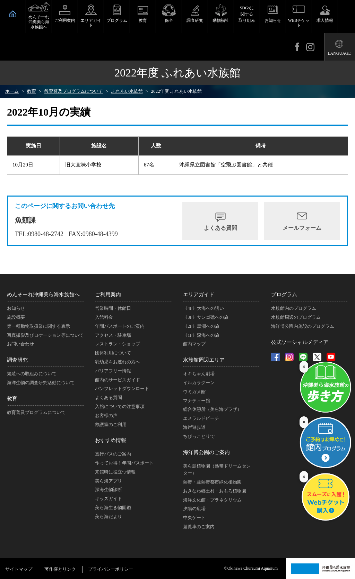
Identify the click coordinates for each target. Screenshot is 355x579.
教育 (143, 20)
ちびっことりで (199, 436)
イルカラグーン (199, 382)
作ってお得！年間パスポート (124, 462)
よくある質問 (220, 228)
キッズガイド (108, 498)
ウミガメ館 (194, 391)
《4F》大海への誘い (203, 308)
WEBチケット (299, 23)
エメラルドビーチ (201, 418)
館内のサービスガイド (117, 379)
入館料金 (104, 317)
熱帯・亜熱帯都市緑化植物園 (212, 482)
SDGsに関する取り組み (247, 14)
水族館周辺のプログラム (296, 317)
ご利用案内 (64, 20)
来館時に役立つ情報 (115, 471)
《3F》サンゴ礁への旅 (205, 317)
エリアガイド (90, 23)
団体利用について (113, 352)
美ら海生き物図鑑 (113, 507)
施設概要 (16, 317)
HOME (13, 14)
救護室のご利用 (111, 424)
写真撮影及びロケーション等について (45, 335)
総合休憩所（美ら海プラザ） (212, 409)
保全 (169, 20)
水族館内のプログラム (293, 308)
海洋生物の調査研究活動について (41, 382)
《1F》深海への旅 (201, 335)
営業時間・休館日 (113, 308)
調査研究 (195, 20)
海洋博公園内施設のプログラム (302, 326)
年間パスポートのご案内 (120, 326)
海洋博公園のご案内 (206, 452)
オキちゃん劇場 (199, 373)
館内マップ (194, 343)
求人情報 (325, 20)
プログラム (116, 20)
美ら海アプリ (108, 480)
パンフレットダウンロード (122, 388)
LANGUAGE (339, 53)
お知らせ (273, 20)
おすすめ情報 (110, 440)
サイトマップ (18, 569)
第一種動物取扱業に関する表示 (38, 326)
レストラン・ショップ (117, 343)
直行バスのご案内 (113, 453)
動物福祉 (221, 20)
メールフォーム (302, 228)
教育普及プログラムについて (36, 412)
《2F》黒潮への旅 (201, 326)
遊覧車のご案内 (199, 526)
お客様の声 (106, 415)
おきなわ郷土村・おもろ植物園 (214, 491)
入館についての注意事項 (120, 406)
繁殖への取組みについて (32, 373)
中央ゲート (194, 517)
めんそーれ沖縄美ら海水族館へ (38, 22)
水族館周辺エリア (204, 360)
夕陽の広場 (194, 508)
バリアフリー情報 (113, 370)
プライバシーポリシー (110, 569)
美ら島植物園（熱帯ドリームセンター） (217, 469)
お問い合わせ (20, 343)
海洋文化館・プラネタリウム (212, 500)
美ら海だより (108, 516)
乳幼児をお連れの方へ (117, 361)
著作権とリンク (60, 569)
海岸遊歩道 (194, 427)
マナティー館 (196, 400)
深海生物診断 (108, 489)
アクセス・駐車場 (113, 335)
